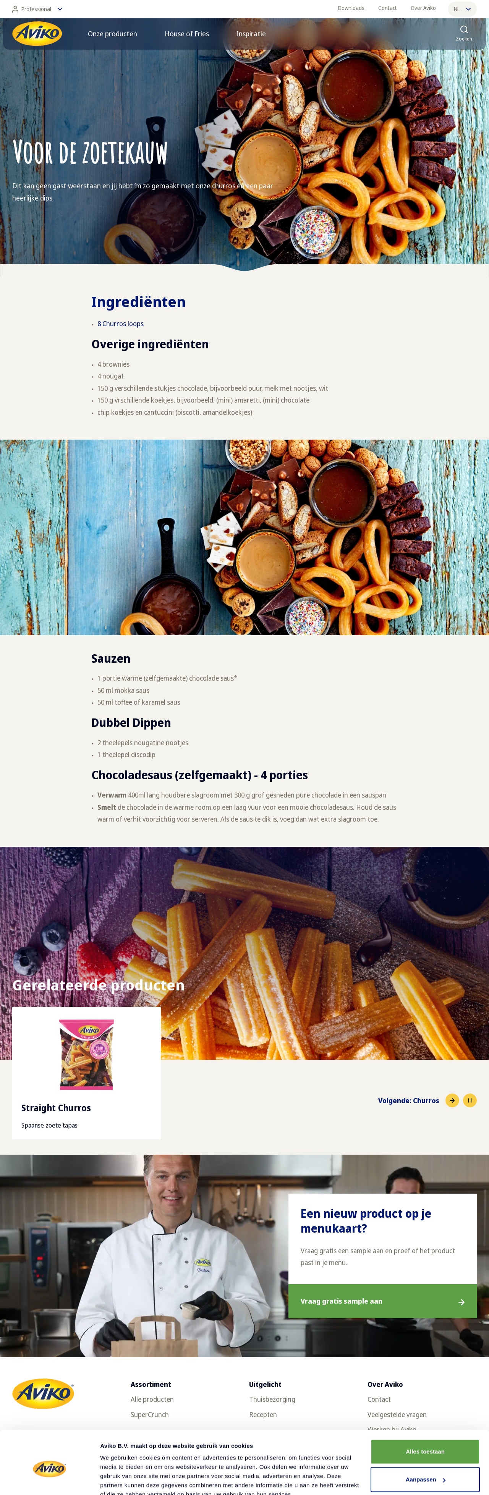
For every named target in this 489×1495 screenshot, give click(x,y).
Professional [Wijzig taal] (37, 9)
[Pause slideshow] (470, 1100)
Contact (387, 7)
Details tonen (118, 1480)
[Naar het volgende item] (418, 1100)
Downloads (351, 7)
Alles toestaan (425, 1416)
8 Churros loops (120, 323)
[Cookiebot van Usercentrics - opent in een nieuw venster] (49, 1480)
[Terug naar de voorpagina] (37, 33)
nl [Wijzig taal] (462, 9)
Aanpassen (425, 1444)
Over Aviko (423, 7)
